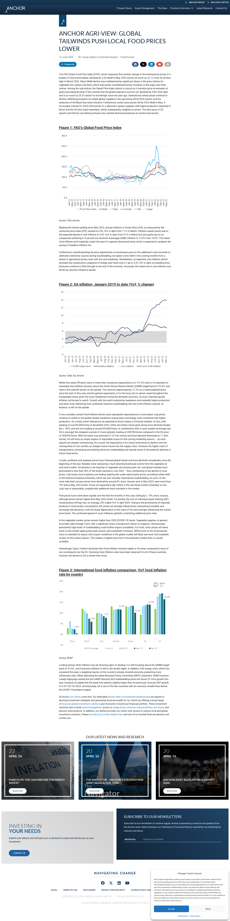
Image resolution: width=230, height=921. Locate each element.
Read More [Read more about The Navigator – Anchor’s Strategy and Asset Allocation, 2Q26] (95, 791)
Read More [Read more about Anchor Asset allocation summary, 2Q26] (172, 791)
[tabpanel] (172, 845)
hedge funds (119, 707)
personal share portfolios (139, 707)
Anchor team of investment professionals (129, 696)
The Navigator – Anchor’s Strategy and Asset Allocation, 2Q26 (114, 781)
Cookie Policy (183, 916)
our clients (75, 696)
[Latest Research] (204, 8)
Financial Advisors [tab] (153, 839)
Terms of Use (70, 890)
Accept (171, 908)
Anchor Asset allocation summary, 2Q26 (189, 781)
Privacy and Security (113, 890)
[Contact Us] (221, 8)
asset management (92, 707)
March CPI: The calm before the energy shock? (37, 781)
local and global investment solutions (81, 703)
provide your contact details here (106, 714)
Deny (208, 908)
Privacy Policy (195, 916)
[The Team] (162, 8)
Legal (54, 890)
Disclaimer (89, 890)
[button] (135, 64)
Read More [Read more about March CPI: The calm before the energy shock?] (18, 791)
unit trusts (158, 707)
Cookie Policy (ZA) (141, 890)
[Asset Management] (144, 8)
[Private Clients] (124, 8)
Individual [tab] (130, 839)
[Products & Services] (182, 8)
